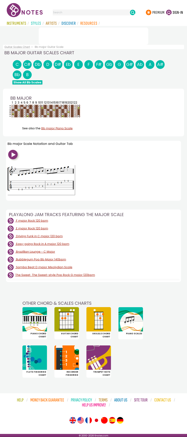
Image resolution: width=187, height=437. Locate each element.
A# (160, 64)
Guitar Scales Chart (17, 47)
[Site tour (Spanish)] (112, 420)
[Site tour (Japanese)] (96, 420)
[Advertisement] (93, 35)
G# (129, 64)
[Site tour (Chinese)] (104, 420)
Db (37, 64)
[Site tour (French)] (88, 420)
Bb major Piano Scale (57, 128)
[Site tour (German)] (120, 420)
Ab (140, 64)
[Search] (132, 12)
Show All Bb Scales (27, 82)
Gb (109, 64)
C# (27, 64)
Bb (17, 75)
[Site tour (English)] (72, 420)
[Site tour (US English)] (80, 420)
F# (99, 64)
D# (58, 64)
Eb (68, 64)
